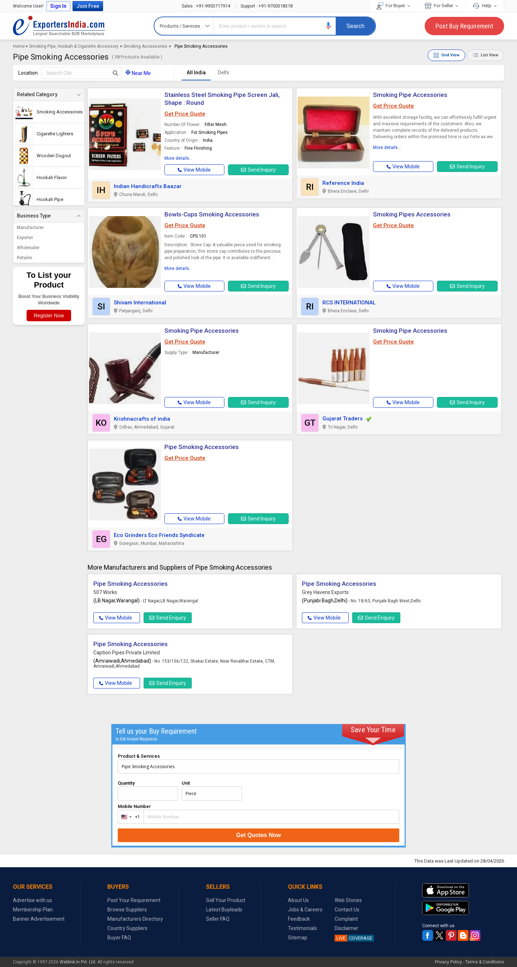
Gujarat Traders (342, 418)
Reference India (343, 183)
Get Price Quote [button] (184, 114)
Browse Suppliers (127, 909)
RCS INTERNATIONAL (349, 302)
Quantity (126, 783)
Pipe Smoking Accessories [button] (201, 446)
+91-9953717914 (206, 6)
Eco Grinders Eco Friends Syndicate (159, 535)
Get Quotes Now (258, 835)
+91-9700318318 (267, 6)
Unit (186, 783)
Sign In (58, 6)
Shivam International (140, 302)
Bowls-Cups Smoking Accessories (211, 214)
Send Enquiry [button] (167, 618)
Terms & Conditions (484, 961)
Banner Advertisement (39, 919)
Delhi (223, 72)
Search (355, 26)
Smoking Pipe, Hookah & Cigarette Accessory (73, 46)
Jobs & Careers (305, 909)
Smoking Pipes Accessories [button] (412, 214)
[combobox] (129, 816)
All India (196, 72)
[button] (328, 25)
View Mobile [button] (115, 618)
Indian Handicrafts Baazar (148, 186)
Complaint (346, 919)
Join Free (87, 6)
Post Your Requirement (133, 900)
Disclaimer (346, 928)
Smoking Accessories (145, 46)
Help (485, 5)
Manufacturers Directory (135, 919)
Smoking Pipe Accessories (410, 94)
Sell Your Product (225, 900)
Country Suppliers (127, 928)
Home (19, 46)
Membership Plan (33, 909)
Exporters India (59, 26)
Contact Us (347, 909)
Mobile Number (134, 806)
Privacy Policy (448, 961)
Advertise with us (32, 900)
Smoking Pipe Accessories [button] (201, 330)
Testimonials (302, 928)
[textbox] (81, 73)
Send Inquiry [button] (258, 170)
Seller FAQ (217, 919)
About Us (298, 900)
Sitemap (297, 937)
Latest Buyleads (224, 909)
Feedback (299, 919)
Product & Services (139, 756)
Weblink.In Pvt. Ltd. (78, 961)
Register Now (49, 315)
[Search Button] (115, 73)
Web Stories (348, 900)
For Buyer (393, 5)
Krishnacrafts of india (142, 419)
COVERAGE (353, 938)
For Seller (441, 5)
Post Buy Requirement (464, 26)
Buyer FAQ (119, 937)
